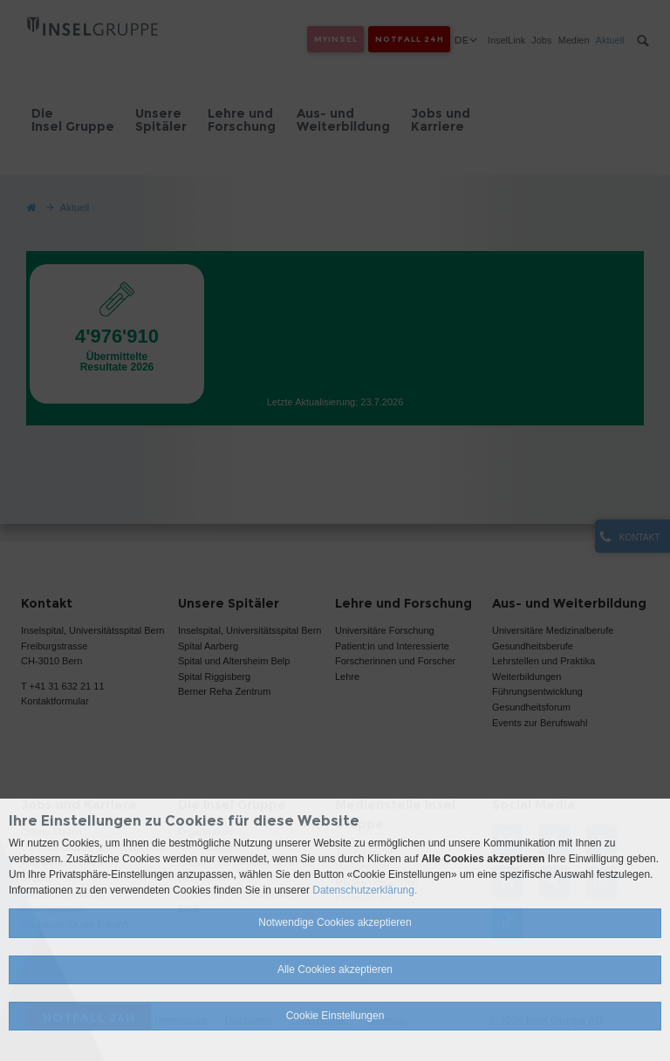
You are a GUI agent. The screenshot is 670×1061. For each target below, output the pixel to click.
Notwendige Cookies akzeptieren (334, 922)
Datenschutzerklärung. (364, 890)
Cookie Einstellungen (335, 1016)
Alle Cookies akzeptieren (335, 969)
